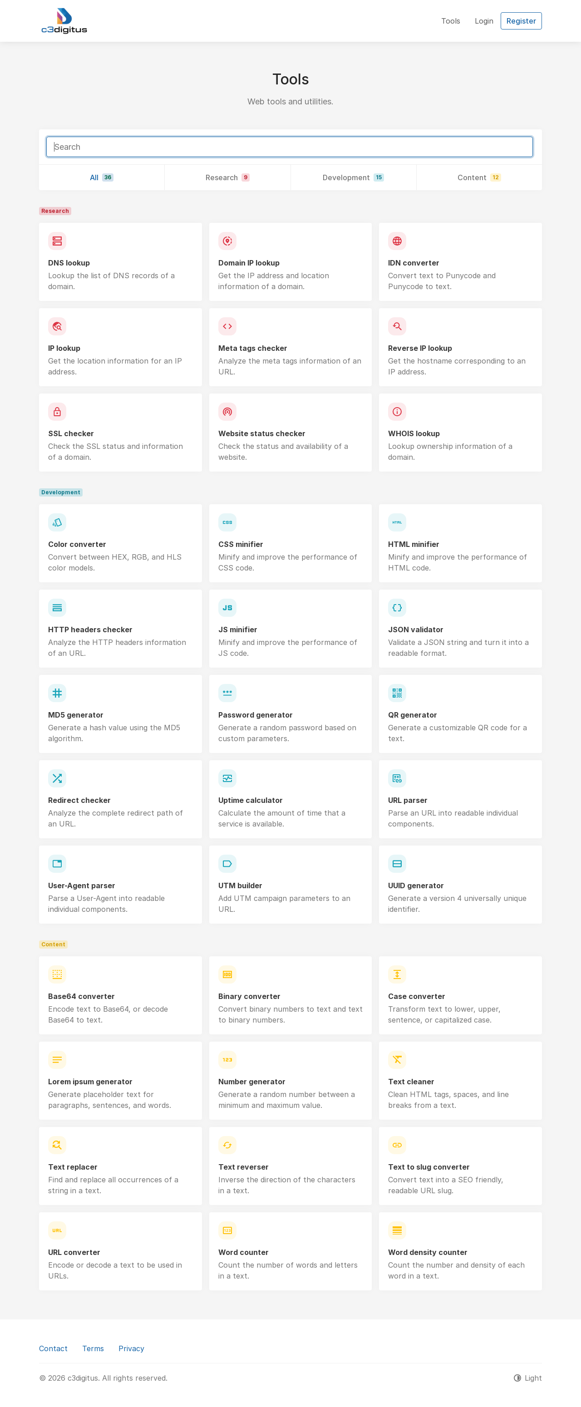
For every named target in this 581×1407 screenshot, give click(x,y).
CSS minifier (240, 544)
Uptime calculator (250, 800)
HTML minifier (413, 544)
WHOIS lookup (414, 433)
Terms (93, 1348)
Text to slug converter (429, 1166)
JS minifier (237, 629)
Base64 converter (81, 996)
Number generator (252, 1081)
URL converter (74, 1252)
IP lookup (64, 348)
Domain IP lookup (249, 262)
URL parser (408, 800)
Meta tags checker (252, 348)
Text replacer (73, 1166)
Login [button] (484, 20)
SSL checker (71, 433)
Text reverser (243, 1166)
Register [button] (521, 20)
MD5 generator (75, 714)
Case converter (416, 996)
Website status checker (261, 433)
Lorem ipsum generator (90, 1081)
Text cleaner (411, 1081)
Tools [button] (450, 20)
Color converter (77, 544)
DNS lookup (69, 262)
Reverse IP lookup (420, 348)
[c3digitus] (64, 20)
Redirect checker (79, 800)
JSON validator (415, 629)
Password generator (255, 714)
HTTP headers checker (90, 629)
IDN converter (413, 262)
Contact (53, 1348)
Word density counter (428, 1252)
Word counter (243, 1252)
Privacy (131, 1348)
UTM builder (240, 885)
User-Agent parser (81, 885)
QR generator (412, 714)
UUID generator (416, 885)
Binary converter (249, 996)
